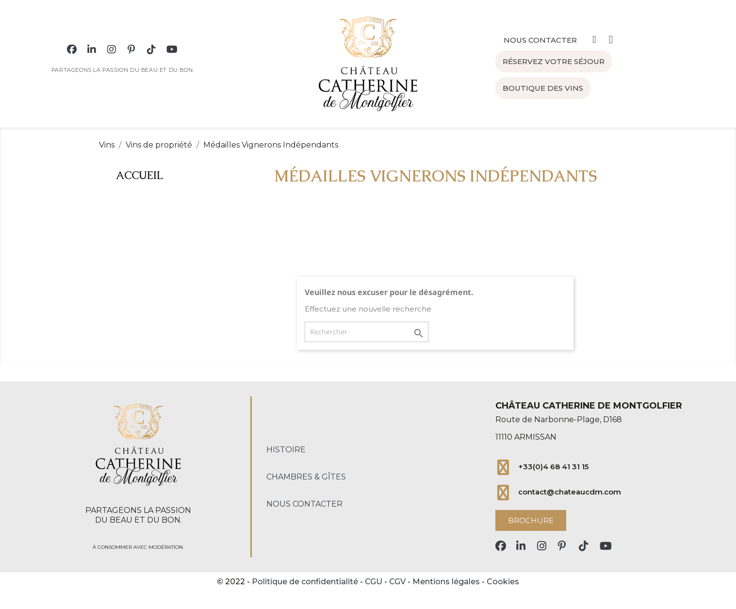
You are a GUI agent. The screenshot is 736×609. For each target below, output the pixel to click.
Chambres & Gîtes (306, 476)
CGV (397, 581)
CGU (373, 581)
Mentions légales (446, 581)
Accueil (139, 175)
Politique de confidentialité (305, 581)
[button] (540, 36)
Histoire (286, 449)
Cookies (503, 581)
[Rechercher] (366, 332)
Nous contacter (304, 504)
